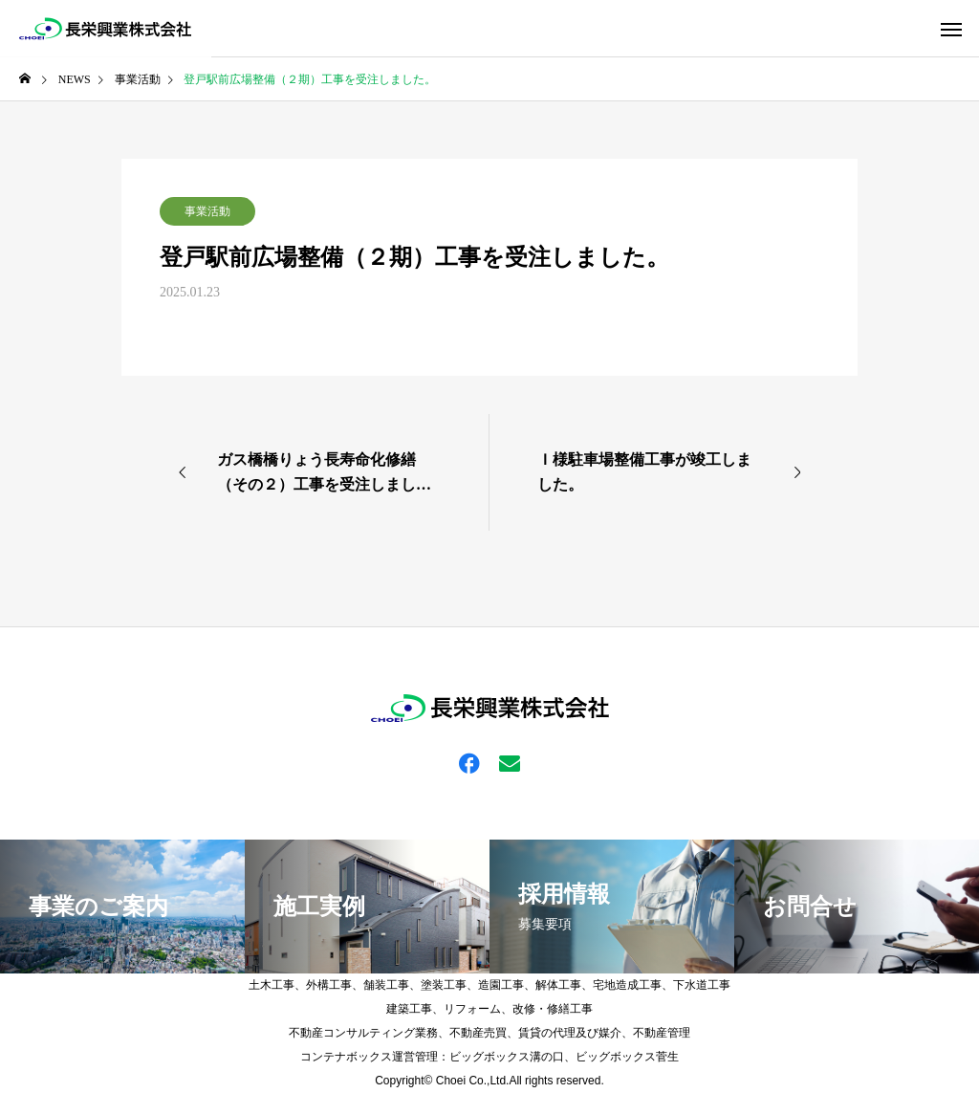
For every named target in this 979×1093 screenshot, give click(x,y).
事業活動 (207, 211)
